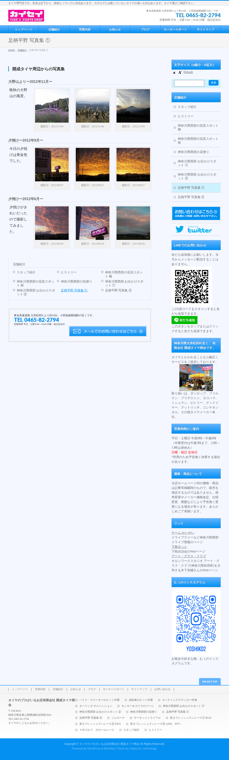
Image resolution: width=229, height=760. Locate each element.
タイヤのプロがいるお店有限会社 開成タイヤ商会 (109, 743)
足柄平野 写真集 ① (74, 290)
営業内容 (40, 689)
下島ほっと (179, 547)
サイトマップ (139, 689)
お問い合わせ (162, 689)
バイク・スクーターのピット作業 (99, 700)
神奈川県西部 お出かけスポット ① (124, 283)
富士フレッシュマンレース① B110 (190, 717)
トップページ (20, 689)
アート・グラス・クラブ (189, 556)
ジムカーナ (118, 717)
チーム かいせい (183, 532)
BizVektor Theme (114, 748)
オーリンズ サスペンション (95, 706)
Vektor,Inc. (135, 748)
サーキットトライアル (147, 717)
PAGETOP (209, 681)
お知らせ (75, 689)
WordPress (94, 748)
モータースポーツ (113, 689)
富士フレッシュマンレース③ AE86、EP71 (155, 723)
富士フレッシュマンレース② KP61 (100, 723)
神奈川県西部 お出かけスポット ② (36, 292)
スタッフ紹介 (26, 272)
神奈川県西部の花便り (76, 281)
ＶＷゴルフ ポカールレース (96, 730)
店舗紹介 (19, 264)
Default (188, 72)
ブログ (92, 689)
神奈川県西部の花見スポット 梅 (124, 274)
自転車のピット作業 (141, 700)
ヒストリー (68, 272)
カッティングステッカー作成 (179, 700)
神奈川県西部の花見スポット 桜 (35, 283)
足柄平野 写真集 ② (118, 290)
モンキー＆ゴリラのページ (137, 706)
